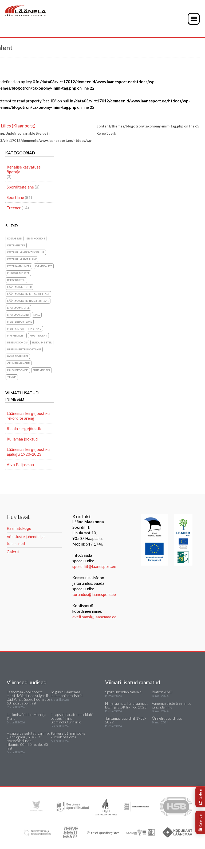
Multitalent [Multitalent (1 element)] (38, 335)
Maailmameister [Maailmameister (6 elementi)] (18, 307)
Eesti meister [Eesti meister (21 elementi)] (16, 245)
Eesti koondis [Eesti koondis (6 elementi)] (35, 238)
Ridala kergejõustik (24, 428)
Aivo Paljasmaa (20, 464)
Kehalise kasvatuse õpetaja (24, 169)
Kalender (200, 822)
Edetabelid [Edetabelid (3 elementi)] (14, 238)
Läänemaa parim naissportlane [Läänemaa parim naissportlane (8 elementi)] (28, 300)
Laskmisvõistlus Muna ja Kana (26, 716)
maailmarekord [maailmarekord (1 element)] (18, 314)
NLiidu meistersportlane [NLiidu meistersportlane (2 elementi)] (24, 349)
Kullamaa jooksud (22, 438)
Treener (14, 207)
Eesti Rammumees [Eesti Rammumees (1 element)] (19, 266)
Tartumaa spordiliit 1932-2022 (125, 720)
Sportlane (15, 197)
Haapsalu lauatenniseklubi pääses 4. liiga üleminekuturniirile (72, 718)
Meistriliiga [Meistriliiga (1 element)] (15, 328)
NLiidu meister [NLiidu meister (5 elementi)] (42, 342)
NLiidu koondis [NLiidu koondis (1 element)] (17, 342)
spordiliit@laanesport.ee (94, 566)
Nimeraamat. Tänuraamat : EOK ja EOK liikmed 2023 (126, 705)
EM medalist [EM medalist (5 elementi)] (43, 266)
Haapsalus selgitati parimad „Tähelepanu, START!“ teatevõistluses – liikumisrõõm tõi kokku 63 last (28, 740)
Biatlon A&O (162, 692)
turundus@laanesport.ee (94, 594)
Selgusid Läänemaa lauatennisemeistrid (66, 694)
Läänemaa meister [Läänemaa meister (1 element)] (19, 287)
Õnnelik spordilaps (167, 718)
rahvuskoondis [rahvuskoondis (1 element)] (17, 370)
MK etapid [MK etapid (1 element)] (34, 328)
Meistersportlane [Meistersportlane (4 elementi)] (19, 321)
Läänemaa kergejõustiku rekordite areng (28, 416)
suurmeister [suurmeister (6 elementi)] (41, 370)
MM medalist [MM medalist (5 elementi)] (16, 335)
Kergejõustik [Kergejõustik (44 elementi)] (16, 280)
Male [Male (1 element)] (36, 314)
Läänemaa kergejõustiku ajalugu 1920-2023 (28, 451)
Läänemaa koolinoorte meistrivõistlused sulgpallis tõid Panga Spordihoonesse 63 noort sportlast (28, 697)
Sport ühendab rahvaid (123, 692)
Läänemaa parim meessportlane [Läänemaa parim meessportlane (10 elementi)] (28, 294)
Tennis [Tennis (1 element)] (11, 377)
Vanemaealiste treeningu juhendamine (171, 705)
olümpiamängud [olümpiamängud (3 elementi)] (18, 363)
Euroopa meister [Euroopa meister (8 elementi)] (18, 273)
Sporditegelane (20, 187)
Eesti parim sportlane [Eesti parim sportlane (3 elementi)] (22, 259)
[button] (194, 19)
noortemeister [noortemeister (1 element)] (17, 356)
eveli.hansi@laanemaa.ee (94, 616)
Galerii (200, 797)
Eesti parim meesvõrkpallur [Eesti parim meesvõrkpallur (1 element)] (25, 252)
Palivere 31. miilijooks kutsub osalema (68, 735)
